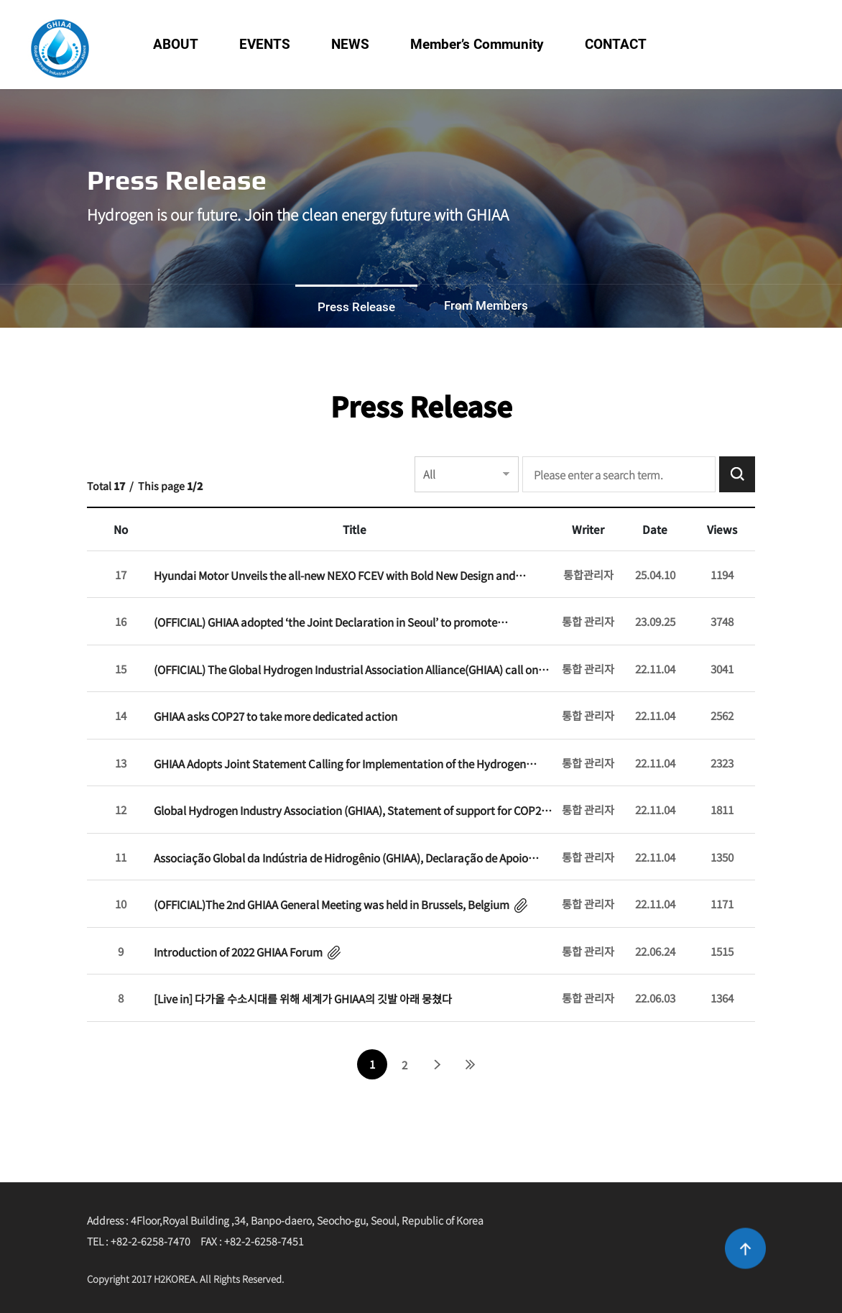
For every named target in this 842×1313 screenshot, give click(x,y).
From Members (486, 305)
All (429, 474)
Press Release (356, 307)
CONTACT (616, 44)
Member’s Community (477, 44)
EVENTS (264, 44)
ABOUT (175, 44)
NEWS (350, 44)
